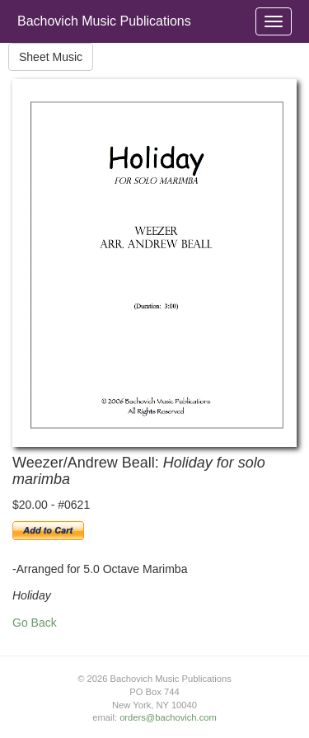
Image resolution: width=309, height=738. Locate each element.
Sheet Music (50, 56)
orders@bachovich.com (168, 717)
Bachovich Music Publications (104, 21)
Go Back (34, 622)
